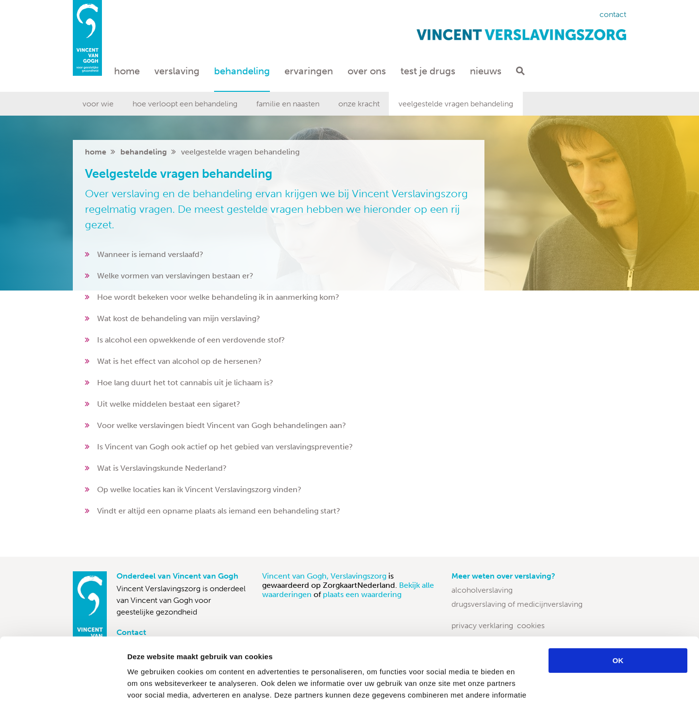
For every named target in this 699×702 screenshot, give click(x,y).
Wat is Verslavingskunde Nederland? (162, 468)
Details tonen (524, 683)
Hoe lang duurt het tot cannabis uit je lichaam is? (185, 382)
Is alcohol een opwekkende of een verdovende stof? (191, 339)
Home (127, 71)
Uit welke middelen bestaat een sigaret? (168, 404)
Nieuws (485, 71)
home (95, 151)
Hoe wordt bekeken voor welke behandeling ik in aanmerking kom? (218, 297)
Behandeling (242, 71)
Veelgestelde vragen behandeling (456, 103)
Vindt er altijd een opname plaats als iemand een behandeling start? (218, 510)
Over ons (367, 71)
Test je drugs (427, 71)
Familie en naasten (287, 103)
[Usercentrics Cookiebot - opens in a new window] (62, 683)
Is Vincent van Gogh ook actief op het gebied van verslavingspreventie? (225, 446)
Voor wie (98, 103)
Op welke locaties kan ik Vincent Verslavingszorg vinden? (199, 489)
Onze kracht (359, 103)
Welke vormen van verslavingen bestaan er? (175, 275)
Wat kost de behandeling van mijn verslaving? (178, 318)
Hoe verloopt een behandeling (185, 103)
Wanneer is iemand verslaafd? (150, 254)
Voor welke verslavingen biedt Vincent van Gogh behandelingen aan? (221, 425)
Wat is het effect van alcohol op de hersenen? (179, 361)
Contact (612, 14)
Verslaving (177, 71)
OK (618, 597)
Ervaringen (308, 71)
